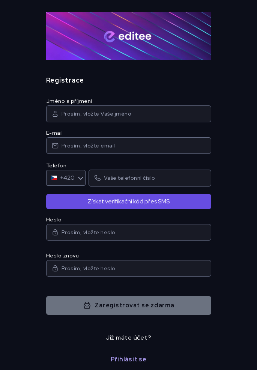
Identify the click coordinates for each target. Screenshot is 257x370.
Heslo (54, 219)
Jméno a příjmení (69, 101)
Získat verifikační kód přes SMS (128, 201)
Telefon (56, 165)
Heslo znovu (62, 255)
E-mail (54, 132)
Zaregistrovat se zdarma (128, 305)
